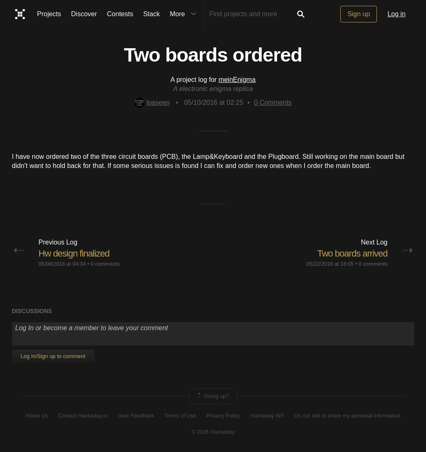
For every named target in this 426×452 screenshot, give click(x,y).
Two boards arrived (352, 253)
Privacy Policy (223, 415)
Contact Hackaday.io (83, 415)
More (185, 14)
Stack (151, 13)
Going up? (212, 396)
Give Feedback (136, 415)
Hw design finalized (74, 253)
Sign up (358, 13)
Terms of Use (180, 415)
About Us (37, 415)
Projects (49, 13)
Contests (120, 13)
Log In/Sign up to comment (53, 356)
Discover (84, 13)
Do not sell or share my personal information (347, 415)
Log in (396, 13)
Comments (273, 102)
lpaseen (152, 102)
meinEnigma (236, 79)
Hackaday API (267, 415)
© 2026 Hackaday (213, 432)
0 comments (105, 264)
